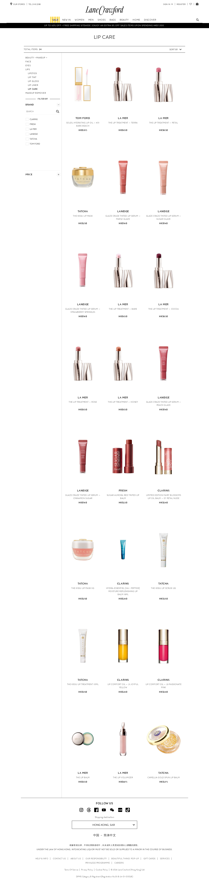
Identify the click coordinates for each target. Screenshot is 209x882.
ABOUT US (76, 858)
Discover (150, 19)
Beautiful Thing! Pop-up (125, 858)
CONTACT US (59, 858)
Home (136, 19)
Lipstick (32, 73)
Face (28, 61)
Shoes (101, 19)
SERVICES (164, 858)
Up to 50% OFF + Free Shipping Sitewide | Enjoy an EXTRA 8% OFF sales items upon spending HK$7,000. (104, 25)
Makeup (40, 57)
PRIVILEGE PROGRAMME (97, 862)
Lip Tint (32, 77)
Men (91, 19)
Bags (113, 19)
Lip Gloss (33, 81)
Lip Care (33, 89)
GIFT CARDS (149, 858)
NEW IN (66, 19)
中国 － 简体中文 (104, 835)
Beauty (124, 19)
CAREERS (119, 862)
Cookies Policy (102, 869)
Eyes (28, 65)
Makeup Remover (35, 93)
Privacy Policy (87, 869)
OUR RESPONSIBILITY (96, 858)
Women (79, 19)
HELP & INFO (41, 858)
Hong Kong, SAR (113, 825)
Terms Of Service (71, 869)
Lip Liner (33, 85)
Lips (27, 69)
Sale (55, 19)
